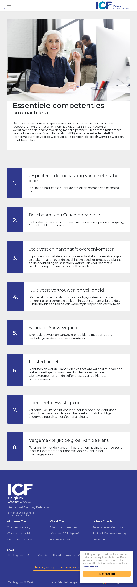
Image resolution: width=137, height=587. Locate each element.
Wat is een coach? (18, 533)
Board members (64, 555)
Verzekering (100, 539)
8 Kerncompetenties (63, 527)
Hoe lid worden (60, 539)
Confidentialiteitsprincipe (68, 582)
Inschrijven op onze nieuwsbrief (57, 567)
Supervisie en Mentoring (109, 527)
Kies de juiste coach (19, 539)
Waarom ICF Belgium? (64, 533)
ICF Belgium (15, 555)
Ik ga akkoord (107, 574)
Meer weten (90, 566)
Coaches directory (18, 527)
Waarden (43, 555)
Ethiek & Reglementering (109, 533)
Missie (30, 555)
